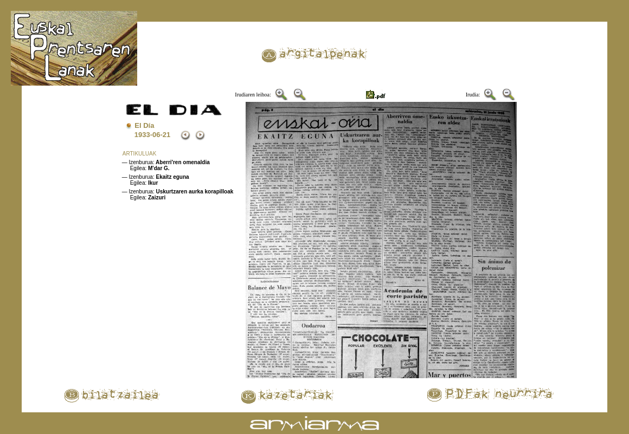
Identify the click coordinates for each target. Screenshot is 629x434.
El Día (144, 125)
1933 (142, 135)
